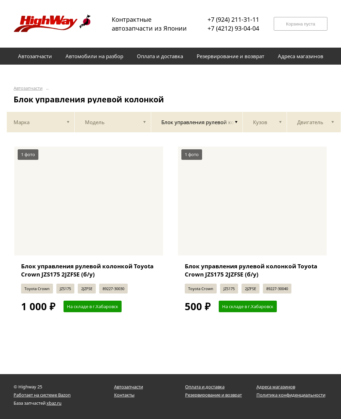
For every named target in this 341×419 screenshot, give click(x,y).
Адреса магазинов (275, 387)
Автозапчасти (28, 88)
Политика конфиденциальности (290, 395)
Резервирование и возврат (213, 395)
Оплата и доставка (205, 387)
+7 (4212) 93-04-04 (233, 28)
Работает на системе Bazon (42, 395)
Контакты (124, 395)
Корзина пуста (300, 24)
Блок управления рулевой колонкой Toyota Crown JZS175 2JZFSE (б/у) (87, 270)
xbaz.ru (54, 403)
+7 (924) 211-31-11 (233, 19)
